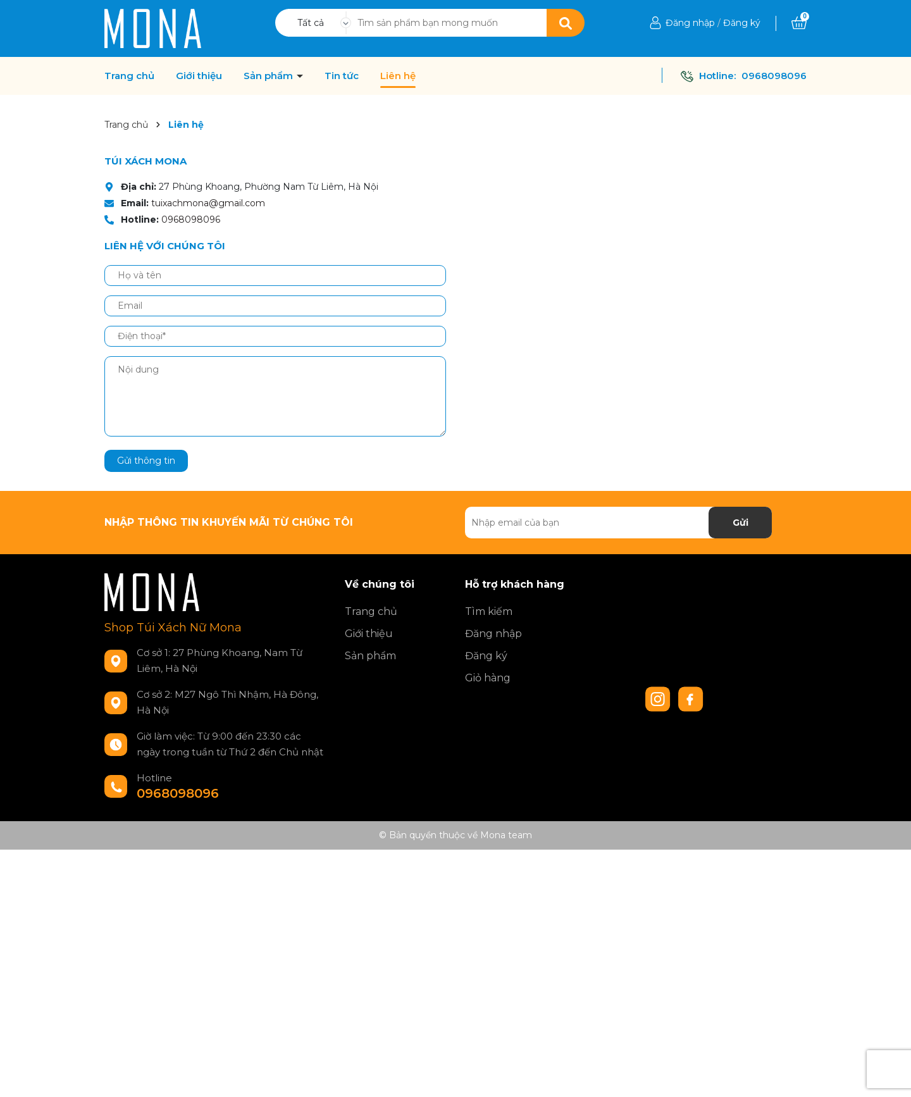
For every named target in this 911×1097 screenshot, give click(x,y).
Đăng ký (741, 22)
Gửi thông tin (146, 460)
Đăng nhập (690, 22)
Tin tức (342, 76)
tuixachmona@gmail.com (208, 203)
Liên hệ (398, 76)
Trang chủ (129, 76)
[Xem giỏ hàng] (799, 22)
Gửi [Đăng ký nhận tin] (740, 522)
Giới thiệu (199, 76)
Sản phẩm (269, 76)
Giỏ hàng (488, 678)
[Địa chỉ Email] (618, 522)
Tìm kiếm (488, 611)
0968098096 (774, 76)
